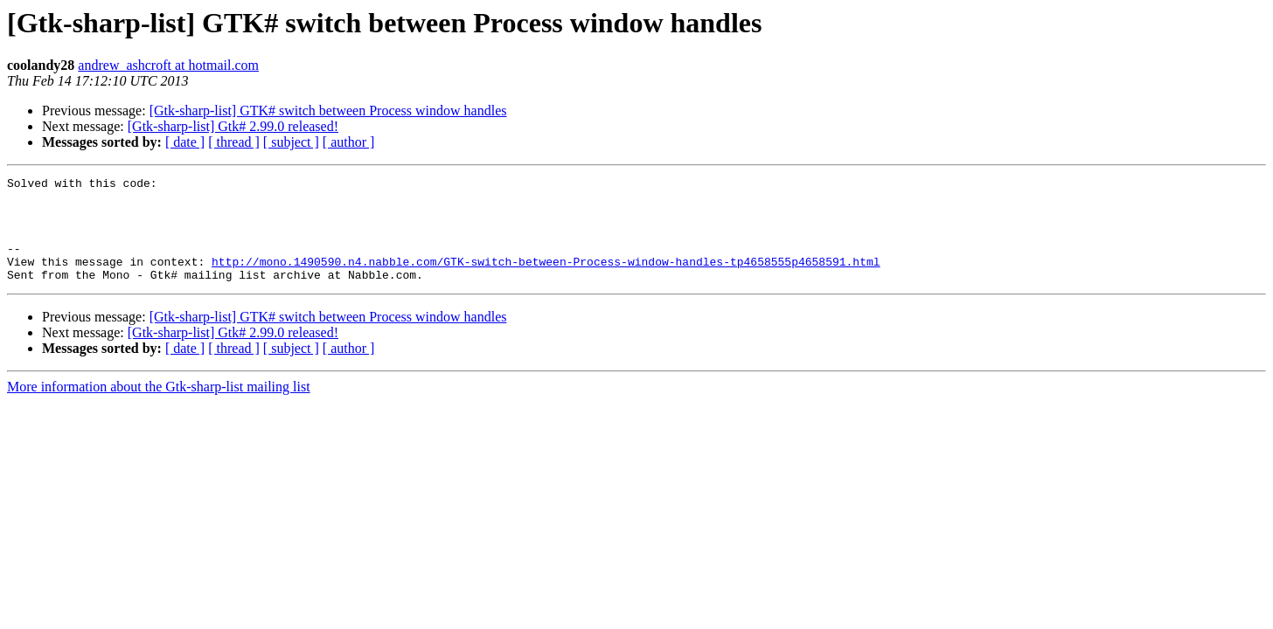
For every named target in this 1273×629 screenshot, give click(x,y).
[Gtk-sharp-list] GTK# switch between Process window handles (328, 110)
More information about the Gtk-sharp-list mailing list (158, 407)
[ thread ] (234, 142)
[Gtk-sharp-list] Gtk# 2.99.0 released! (233, 126)
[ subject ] (291, 142)
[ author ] (349, 142)
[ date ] (185, 142)
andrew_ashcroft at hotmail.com (168, 65)
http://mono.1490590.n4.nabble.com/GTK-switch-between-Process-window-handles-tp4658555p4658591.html (546, 279)
